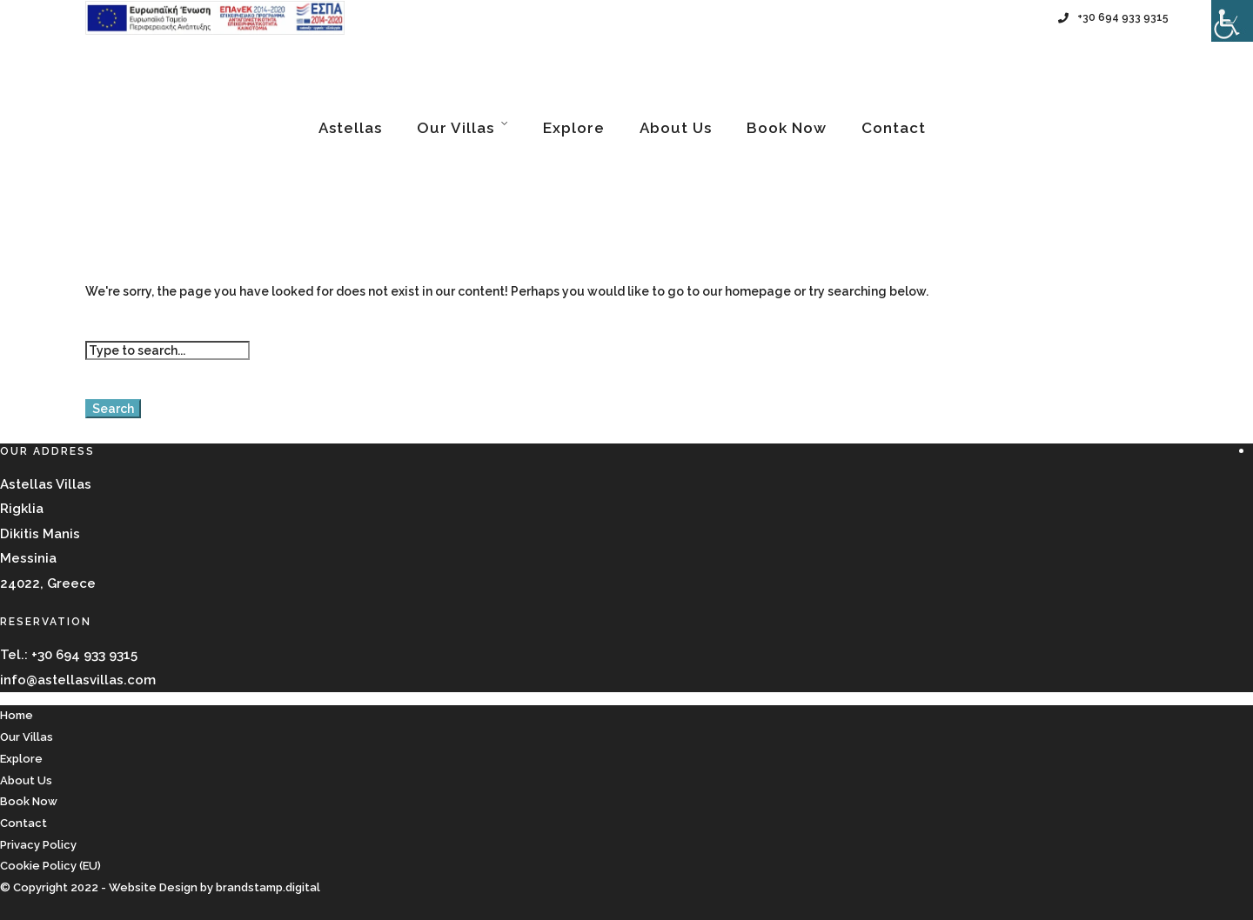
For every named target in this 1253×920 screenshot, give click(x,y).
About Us (676, 128)
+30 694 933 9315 (1113, 17)
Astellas (350, 128)
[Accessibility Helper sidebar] (1232, 21)
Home (16, 715)
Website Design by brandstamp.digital (214, 887)
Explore (574, 128)
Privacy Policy (38, 844)
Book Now (787, 128)
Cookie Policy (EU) (50, 865)
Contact (893, 128)
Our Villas (455, 128)
